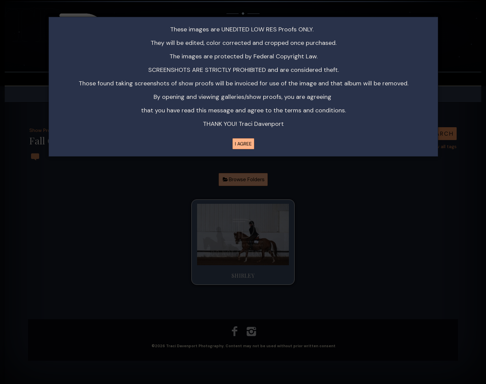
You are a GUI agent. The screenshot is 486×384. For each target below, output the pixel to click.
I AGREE (243, 144)
